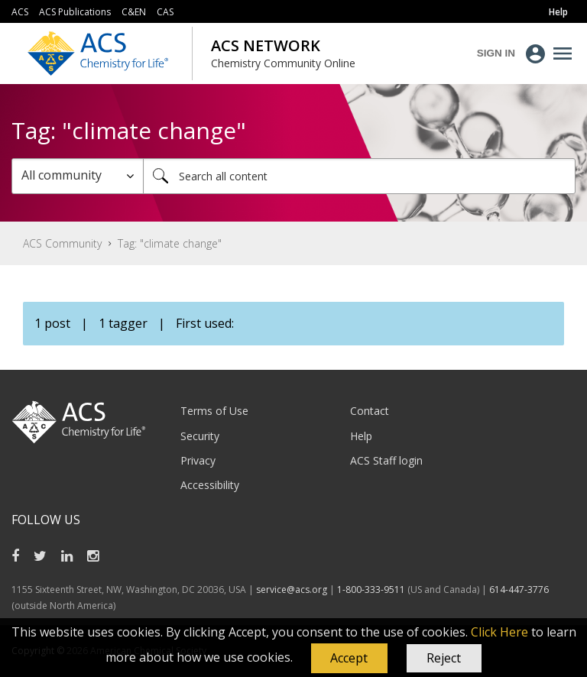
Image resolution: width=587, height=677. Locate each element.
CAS (165, 11)
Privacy (198, 460)
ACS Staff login (386, 460)
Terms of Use (214, 410)
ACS (19, 11)
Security (199, 436)
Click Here (499, 632)
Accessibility (209, 485)
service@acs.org (291, 589)
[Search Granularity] (77, 176)
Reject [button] (443, 657)
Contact (369, 410)
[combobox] (359, 176)
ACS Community (62, 243)
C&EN (134, 11)
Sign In (496, 53)
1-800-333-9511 (371, 589)
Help (361, 436)
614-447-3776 (519, 589)
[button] (349, 658)
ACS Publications (75, 11)
